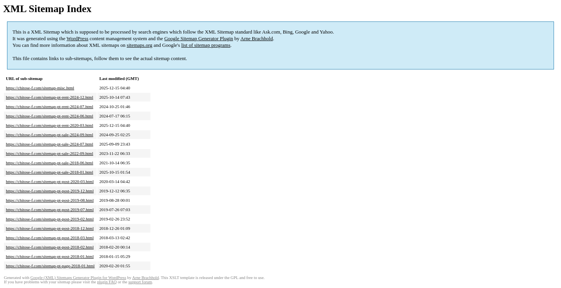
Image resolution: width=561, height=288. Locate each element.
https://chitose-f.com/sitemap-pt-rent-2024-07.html (49, 106)
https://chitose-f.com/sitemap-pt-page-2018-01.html (50, 265)
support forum (140, 282)
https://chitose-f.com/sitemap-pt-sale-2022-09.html (49, 153)
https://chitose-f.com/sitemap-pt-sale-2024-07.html (49, 144)
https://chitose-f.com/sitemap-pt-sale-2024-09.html (49, 134)
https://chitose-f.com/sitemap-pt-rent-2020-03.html (49, 125)
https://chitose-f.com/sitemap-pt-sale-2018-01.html (49, 172)
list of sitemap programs (205, 45)
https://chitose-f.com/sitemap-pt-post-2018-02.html (50, 247)
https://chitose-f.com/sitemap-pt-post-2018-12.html (50, 228)
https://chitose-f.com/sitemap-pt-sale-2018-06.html (49, 162)
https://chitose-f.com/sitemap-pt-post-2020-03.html (50, 181)
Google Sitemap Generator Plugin (198, 38)
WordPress (77, 38)
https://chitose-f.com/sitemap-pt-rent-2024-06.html (49, 116)
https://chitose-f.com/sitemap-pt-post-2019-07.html (50, 209)
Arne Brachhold (256, 38)
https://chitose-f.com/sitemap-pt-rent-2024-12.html (49, 97)
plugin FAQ (106, 282)
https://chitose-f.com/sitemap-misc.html (40, 87)
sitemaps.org (139, 45)
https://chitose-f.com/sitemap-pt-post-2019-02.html (50, 219)
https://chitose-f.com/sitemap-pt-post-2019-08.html (50, 200)
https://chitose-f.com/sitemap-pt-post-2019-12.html (50, 190)
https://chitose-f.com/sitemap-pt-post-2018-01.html (50, 256)
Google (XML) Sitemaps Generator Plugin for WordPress (78, 278)
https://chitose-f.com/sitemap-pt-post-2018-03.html (50, 237)
